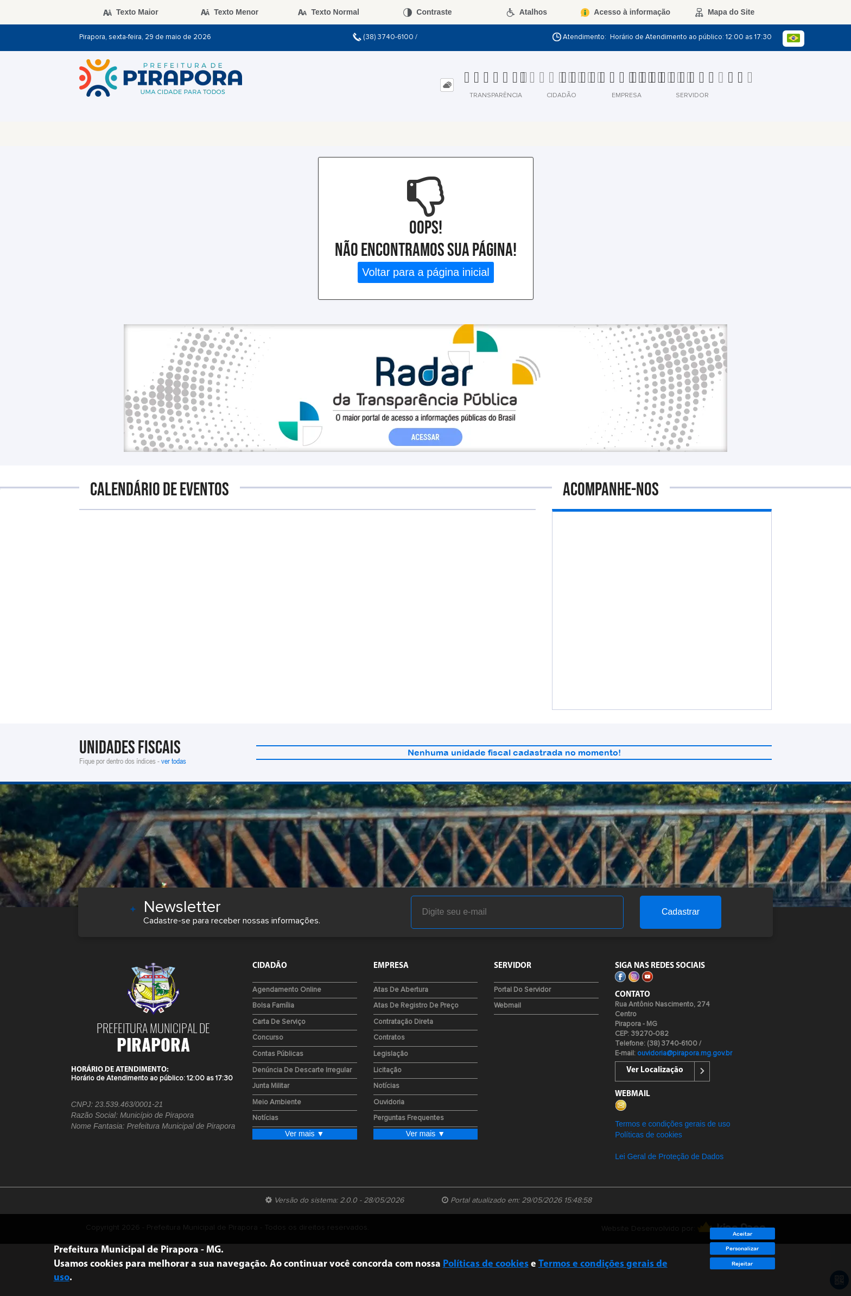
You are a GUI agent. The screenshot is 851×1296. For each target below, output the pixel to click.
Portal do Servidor (522, 989)
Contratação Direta (403, 1022)
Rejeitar (742, 1264)
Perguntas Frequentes (408, 1118)
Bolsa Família (273, 1005)
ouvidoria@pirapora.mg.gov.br (684, 1053)
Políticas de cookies (648, 1134)
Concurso (267, 1037)
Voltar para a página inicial (426, 272)
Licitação (387, 1070)
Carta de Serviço (279, 1022)
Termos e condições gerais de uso (672, 1123)
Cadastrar (681, 911)
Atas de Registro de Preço (416, 1005)
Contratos (389, 1037)
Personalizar (742, 1248)
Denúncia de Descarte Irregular (302, 1070)
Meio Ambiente (276, 1102)
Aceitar (742, 1234)
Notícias (265, 1118)
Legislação (390, 1054)
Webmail (507, 1005)
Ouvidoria (388, 1102)
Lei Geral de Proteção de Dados (669, 1156)
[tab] (447, 85)
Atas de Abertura (400, 989)
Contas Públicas (277, 1054)
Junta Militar (270, 1086)
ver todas (173, 760)
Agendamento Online (286, 989)
